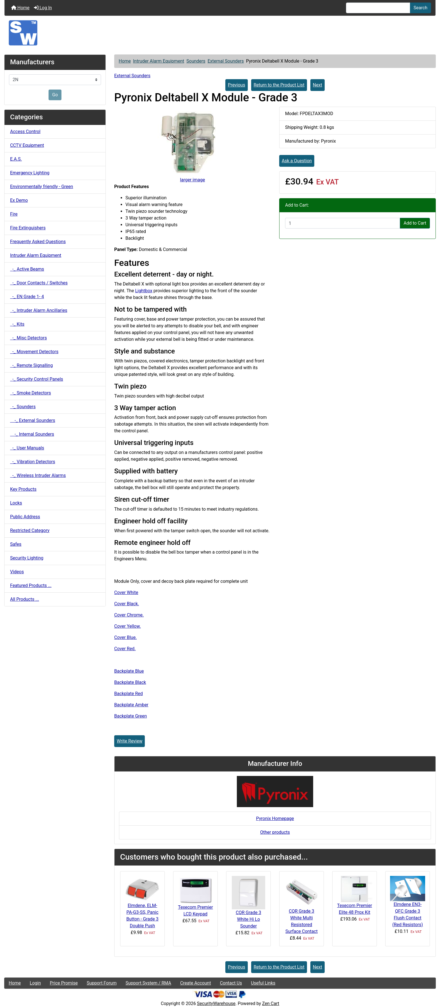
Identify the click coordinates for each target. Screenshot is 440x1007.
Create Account (195, 983)
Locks (16, 503)
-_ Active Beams (27, 269)
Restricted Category (29, 530)
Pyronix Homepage (275, 818)
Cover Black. (126, 603)
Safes (15, 544)
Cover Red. (125, 648)
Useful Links (263, 983)
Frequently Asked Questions (38, 241)
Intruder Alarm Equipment (158, 61)
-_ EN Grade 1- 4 (27, 296)
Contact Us (231, 983)
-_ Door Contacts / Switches (39, 283)
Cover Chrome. (129, 615)
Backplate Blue (129, 671)
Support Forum (102, 983)
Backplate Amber (131, 704)
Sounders (195, 61)
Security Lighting (26, 558)
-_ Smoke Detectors (30, 393)
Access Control (25, 131)
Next (317, 85)
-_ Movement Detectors (34, 351)
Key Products (23, 489)
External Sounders (226, 61)
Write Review (129, 741)
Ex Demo (19, 200)
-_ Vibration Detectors (32, 461)
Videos (17, 571)
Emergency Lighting (29, 172)
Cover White (126, 592)
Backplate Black (130, 682)
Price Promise (64, 983)
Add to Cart (415, 223)
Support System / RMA (148, 983)
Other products (275, 832)
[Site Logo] (220, 32)
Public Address (25, 516)
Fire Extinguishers (27, 227)
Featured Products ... (31, 585)
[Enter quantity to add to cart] (342, 223)
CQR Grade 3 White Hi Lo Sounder (248, 919)
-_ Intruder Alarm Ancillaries (38, 310)
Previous (236, 85)
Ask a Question (297, 160)
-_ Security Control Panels (36, 379)
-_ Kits (17, 324)
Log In (43, 7)
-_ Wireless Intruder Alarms (38, 475)
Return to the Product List (279, 85)
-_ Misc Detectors (28, 338)
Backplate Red (128, 693)
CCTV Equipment (27, 145)
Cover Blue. (125, 637)
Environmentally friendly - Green (41, 186)
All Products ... (24, 599)
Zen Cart (270, 1003)
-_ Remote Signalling (31, 365)
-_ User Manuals (27, 448)
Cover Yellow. (127, 626)
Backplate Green (130, 716)
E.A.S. (16, 159)
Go (55, 94)
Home (20, 7)
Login (35, 983)
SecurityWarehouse (216, 1003)
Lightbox (143, 290)
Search (420, 7)
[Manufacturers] (55, 79)
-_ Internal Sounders (32, 434)
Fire (14, 214)
